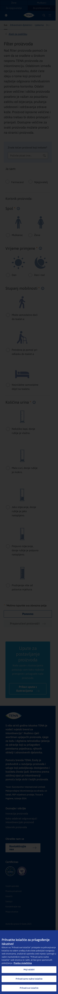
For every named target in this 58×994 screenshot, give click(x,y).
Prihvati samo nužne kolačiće (29, 979)
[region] (29, 962)
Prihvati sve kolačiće (29, 988)
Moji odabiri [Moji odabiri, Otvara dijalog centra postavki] (29, 969)
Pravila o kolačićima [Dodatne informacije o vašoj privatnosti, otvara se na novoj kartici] (23, 963)
